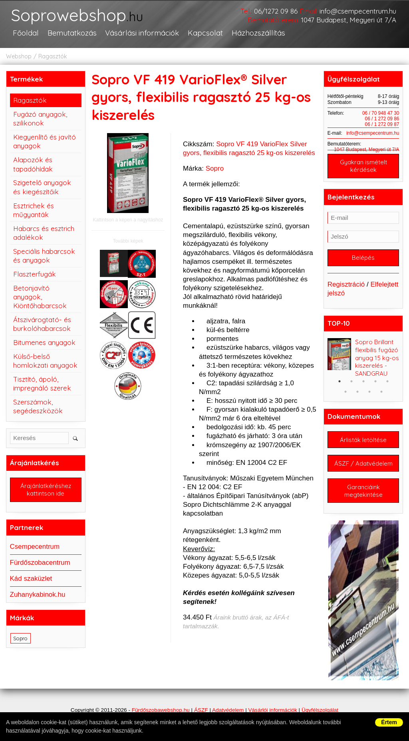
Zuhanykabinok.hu (38, 594)
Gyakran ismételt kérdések (363, 165)
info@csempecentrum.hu (358, 11)
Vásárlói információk (272, 710)
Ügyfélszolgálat (320, 710)
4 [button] (375, 381)
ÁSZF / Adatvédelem (363, 463)
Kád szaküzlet (31, 578)
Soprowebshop (77, 16)
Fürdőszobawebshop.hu (161, 710)
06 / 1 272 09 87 (382, 124)
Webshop (19, 56)
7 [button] (357, 392)
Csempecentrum (35, 546)
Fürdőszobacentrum (40, 562)
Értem (389, 722)
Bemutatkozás (72, 33)
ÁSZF (201, 710)
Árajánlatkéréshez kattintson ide (45, 489)
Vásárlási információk (142, 33)
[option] (363, 358)
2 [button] (351, 381)
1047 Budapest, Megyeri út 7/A (348, 20)
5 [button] (387, 381)
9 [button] (381, 392)
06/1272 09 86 (276, 11)
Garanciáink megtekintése (363, 490)
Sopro (215, 168)
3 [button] (363, 381)
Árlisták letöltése (363, 440)
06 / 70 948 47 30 (380, 113)
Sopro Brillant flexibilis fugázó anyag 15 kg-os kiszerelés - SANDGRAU (377, 358)
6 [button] (345, 392)
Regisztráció (346, 284)
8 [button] (369, 392)
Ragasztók (52, 56)
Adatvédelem (228, 710)
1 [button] (339, 381)
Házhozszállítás (258, 33)
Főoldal (26, 33)
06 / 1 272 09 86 (382, 119)
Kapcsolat (205, 33)
